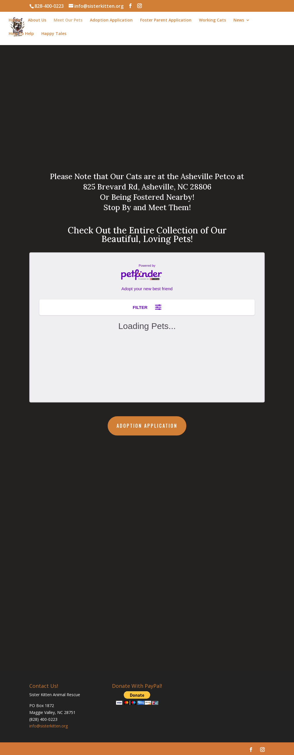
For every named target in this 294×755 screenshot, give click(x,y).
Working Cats (212, 20)
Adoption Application (111, 20)
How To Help (21, 34)
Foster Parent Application (166, 20)
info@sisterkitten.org (48, 726)
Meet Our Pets (68, 20)
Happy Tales (53, 34)
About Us (37, 20)
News (238, 20)
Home (14, 20)
